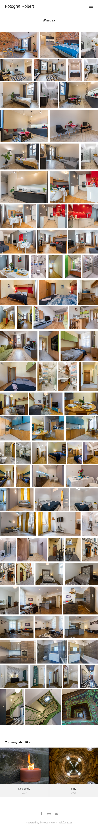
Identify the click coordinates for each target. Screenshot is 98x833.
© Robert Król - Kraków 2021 (56, 822)
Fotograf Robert (20, 6)
